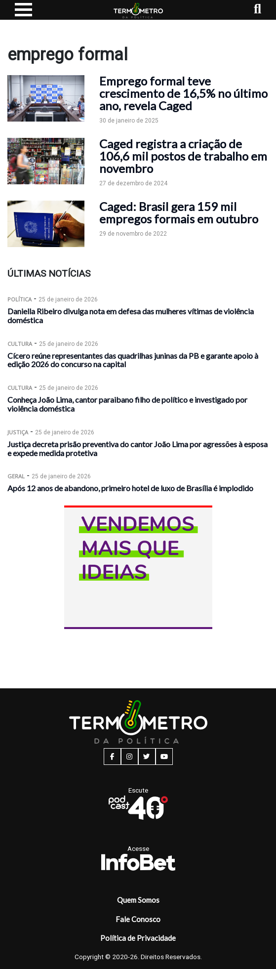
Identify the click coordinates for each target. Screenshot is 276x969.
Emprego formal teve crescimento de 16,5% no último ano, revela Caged (183, 93)
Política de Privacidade (138, 937)
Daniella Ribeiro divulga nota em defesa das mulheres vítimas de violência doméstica (130, 315)
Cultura (19, 343)
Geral (16, 476)
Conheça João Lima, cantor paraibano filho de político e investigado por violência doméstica (127, 404)
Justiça (17, 432)
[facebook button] (112, 756)
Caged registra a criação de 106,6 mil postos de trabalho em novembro (183, 155)
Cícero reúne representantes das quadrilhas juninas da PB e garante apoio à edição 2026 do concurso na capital (132, 360)
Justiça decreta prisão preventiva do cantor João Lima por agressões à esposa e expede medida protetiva (137, 448)
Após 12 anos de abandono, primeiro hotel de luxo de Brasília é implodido (130, 488)
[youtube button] (164, 756)
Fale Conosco (138, 919)
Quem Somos (138, 899)
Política (19, 299)
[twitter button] (147, 756)
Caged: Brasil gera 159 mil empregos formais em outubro (178, 212)
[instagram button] (129, 756)
